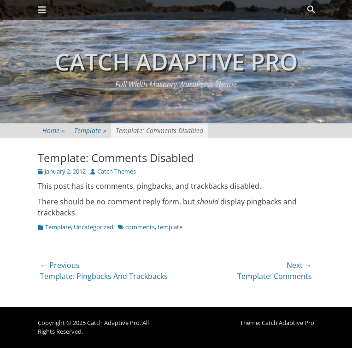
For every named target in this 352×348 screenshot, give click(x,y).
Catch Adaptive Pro (176, 61)
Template (90, 130)
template (170, 227)
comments (140, 227)
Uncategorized (93, 227)
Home (53, 130)
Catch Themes (116, 171)
